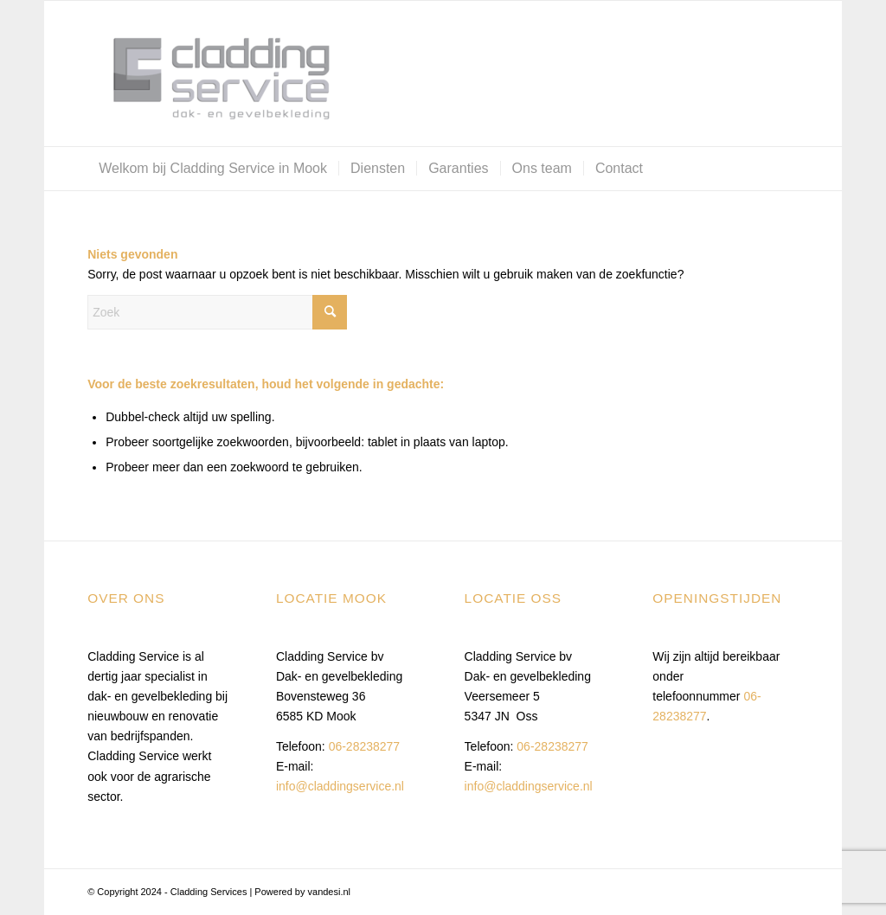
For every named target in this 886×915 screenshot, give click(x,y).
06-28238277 (365, 746)
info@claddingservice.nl (340, 786)
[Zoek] (217, 312)
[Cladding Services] (217, 73)
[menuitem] (212, 168)
